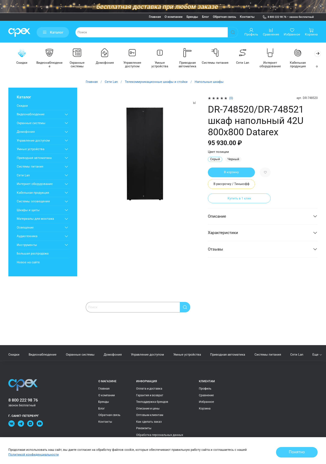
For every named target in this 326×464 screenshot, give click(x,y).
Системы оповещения (33, 201)
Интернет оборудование (275, 64)
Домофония (107, 63)
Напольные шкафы (209, 82)
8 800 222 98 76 (23, 400)
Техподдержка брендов (152, 402)
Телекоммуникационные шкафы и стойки (156, 82)
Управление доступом (135, 64)
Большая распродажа (33, 254)
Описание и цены (148, 408)
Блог (205, 17)
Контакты (247, 17)
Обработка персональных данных (159, 435)
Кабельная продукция (304, 64)
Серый (215, 159)
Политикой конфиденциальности (33, 454)
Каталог (53, 32)
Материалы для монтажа (35, 219)
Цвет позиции (218, 152)
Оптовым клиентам (149, 415)
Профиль (205, 388)
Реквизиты (143, 428)
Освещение (25, 228)
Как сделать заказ (149, 421)
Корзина (205, 408)
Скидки (22, 63)
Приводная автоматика (191, 64)
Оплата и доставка (149, 388)
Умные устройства (163, 63)
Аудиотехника (27, 236)
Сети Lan (247, 63)
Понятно (297, 452)
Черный (233, 159)
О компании (174, 17)
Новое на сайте (28, 262)
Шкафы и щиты (28, 210)
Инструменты (27, 245)
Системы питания (219, 63)
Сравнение (206, 395)
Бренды (192, 17)
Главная (155, 17)
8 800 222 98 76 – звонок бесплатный (288, 17)
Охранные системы (78, 64)
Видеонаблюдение (50, 64)
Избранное (206, 402)
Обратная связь (224, 17)
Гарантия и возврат (149, 395)
